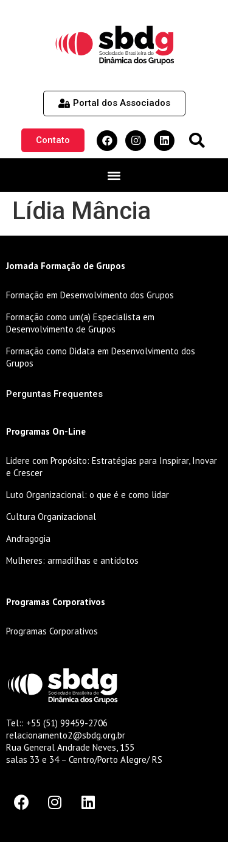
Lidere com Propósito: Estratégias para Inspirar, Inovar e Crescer (111, 467)
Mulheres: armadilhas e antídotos (72, 560)
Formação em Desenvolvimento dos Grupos (90, 295)
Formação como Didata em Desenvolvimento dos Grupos (100, 357)
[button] (197, 140)
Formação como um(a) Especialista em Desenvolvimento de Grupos (80, 323)
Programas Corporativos (52, 631)
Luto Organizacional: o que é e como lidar (87, 494)
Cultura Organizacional (51, 516)
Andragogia (28, 538)
